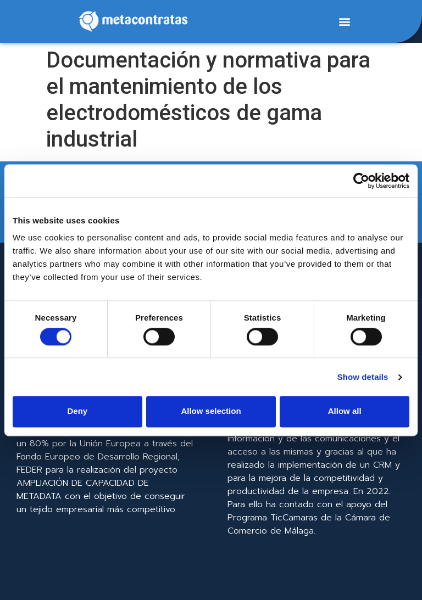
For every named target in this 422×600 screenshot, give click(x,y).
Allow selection (211, 411)
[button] (344, 22)
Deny (77, 411)
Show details (362, 377)
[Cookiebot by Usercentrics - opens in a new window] (361, 180)
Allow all (345, 411)
